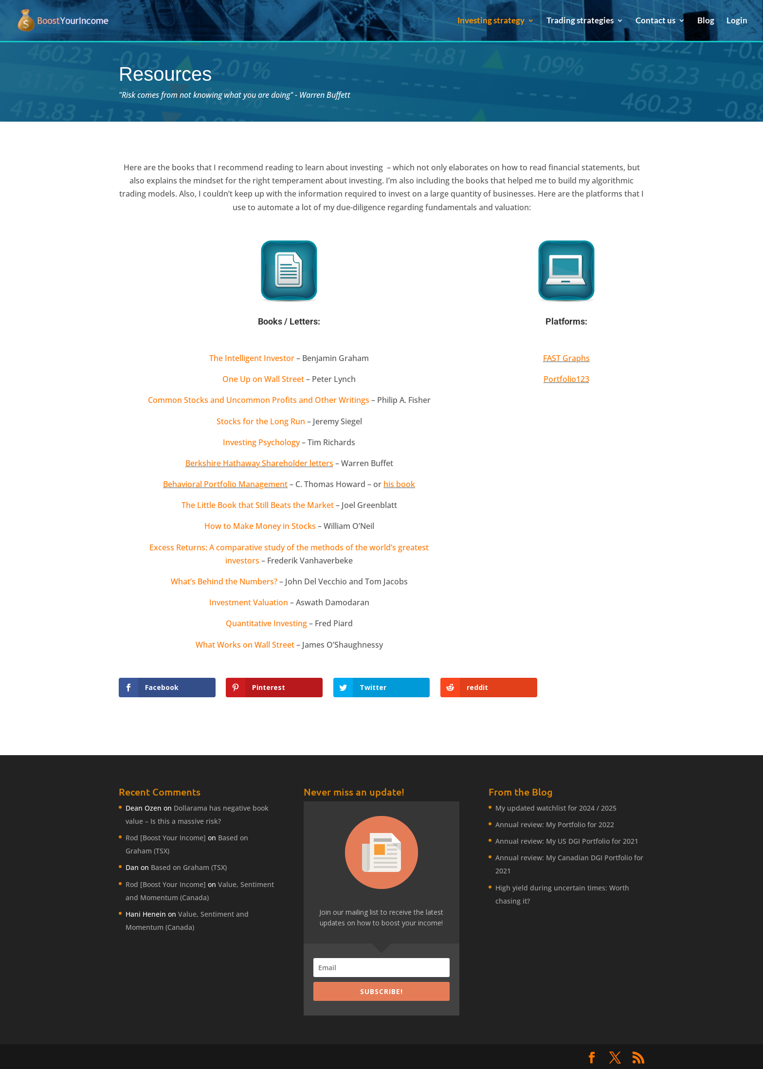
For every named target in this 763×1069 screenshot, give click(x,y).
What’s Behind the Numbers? (224, 581)
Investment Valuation (248, 602)
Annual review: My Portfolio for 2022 (554, 824)
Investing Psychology (261, 442)
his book (399, 484)
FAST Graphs (566, 358)
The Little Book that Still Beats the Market (258, 505)
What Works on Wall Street (245, 644)
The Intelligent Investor (251, 358)
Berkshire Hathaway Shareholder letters (259, 463)
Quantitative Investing (266, 623)
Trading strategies (580, 21)
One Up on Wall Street (263, 379)
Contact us (655, 21)
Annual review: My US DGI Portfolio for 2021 (566, 841)
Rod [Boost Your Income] (166, 837)
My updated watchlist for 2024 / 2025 (556, 808)
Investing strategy (491, 21)
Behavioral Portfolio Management (225, 484)
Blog (705, 21)
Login (737, 21)
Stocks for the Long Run (261, 421)
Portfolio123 (566, 379)
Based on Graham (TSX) (189, 867)
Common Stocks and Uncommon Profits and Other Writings (258, 400)
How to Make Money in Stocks (260, 526)
